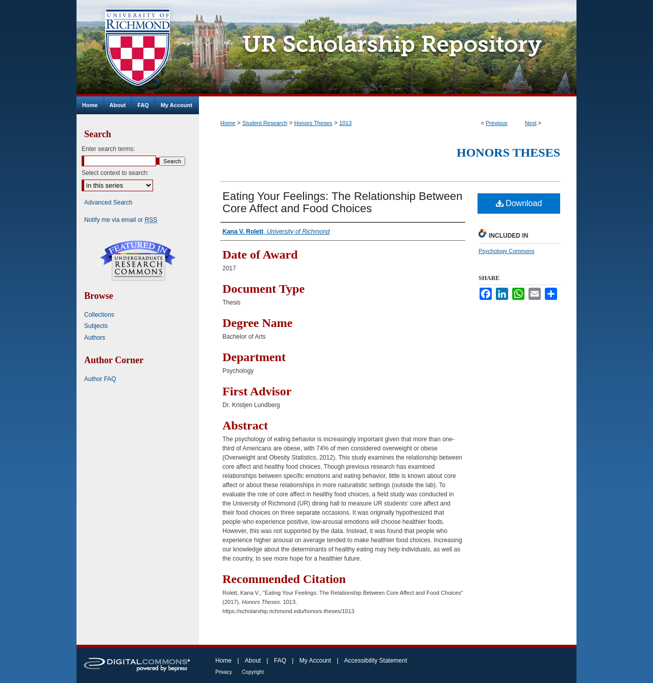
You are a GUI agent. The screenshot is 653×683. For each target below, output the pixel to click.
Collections (99, 314)
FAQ (280, 660)
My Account (315, 660)
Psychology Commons (506, 251)
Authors (94, 337)
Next (531, 123)
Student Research (264, 123)
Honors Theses (313, 123)
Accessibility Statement (375, 660)
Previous (497, 123)
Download (519, 203)
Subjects (96, 326)
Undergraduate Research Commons (138, 260)
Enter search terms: (108, 149)
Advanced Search (108, 202)
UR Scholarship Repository (387, 48)
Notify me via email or (120, 219)
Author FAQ (100, 379)
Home (227, 123)
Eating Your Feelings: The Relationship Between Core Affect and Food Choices (342, 202)
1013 (345, 123)
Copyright (253, 672)
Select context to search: (115, 172)
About (253, 660)
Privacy (223, 672)
